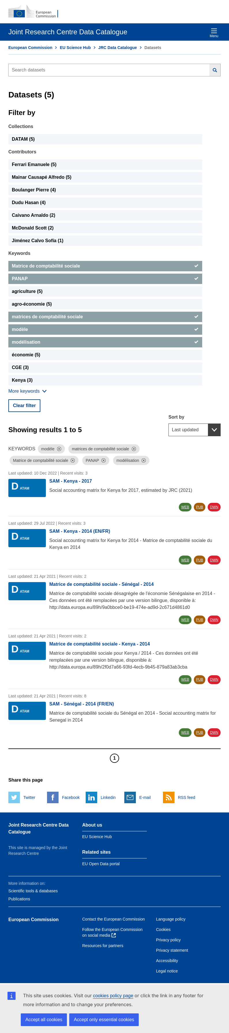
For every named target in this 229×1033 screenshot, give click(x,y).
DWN (214, 507)
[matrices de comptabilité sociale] (105, 317)
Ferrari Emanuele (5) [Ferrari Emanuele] (34, 164)
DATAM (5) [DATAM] (23, 139)
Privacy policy (168, 940)
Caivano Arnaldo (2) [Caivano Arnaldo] (33, 215)
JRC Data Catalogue (117, 47)
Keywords (19, 253)
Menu (214, 33)
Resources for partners (102, 945)
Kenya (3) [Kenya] (22, 380)
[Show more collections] (27, 391)
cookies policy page (113, 995)
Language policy (170, 919)
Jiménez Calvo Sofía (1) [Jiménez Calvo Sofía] (37, 240)
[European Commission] (36, 11)
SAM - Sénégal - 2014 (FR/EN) (81, 703)
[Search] (215, 70)
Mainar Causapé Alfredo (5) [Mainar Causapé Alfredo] (42, 177)
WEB (185, 507)
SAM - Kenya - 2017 (70, 481)
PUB (199, 507)
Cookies (163, 929)
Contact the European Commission (113, 919)
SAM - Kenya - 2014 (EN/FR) (79, 531)
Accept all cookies (43, 1019)
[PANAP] (105, 279)
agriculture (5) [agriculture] (27, 291)
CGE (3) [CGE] (20, 367)
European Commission (30, 47)
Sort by (176, 417)
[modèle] (105, 329)
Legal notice (167, 971)
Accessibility (167, 960)
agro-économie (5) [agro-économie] (32, 304)
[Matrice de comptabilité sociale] (105, 266)
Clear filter (24, 405)
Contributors (22, 151)
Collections (20, 126)
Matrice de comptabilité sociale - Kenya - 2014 (99, 643)
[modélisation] (105, 342)
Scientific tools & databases (33, 891)
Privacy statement (172, 950)
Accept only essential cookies (104, 1019)
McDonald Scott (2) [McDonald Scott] (33, 227)
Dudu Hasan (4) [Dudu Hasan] (29, 202)
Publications (19, 899)
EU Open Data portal (101, 863)
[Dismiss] (59, 449)
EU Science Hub (75, 47)
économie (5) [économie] (26, 354)
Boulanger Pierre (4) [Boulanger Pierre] (34, 189)
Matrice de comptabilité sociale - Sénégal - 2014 (101, 584)
